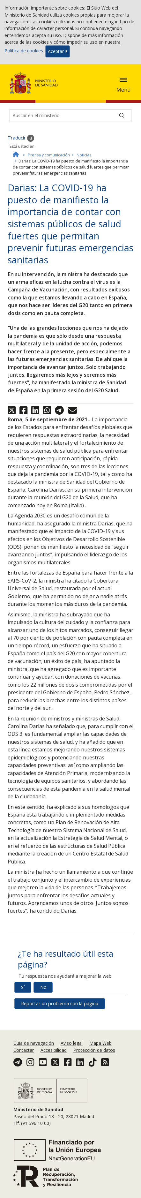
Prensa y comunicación (49, 155)
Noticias (84, 155)
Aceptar (57, 51)
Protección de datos (94, 1050)
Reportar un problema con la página (59, 1003)
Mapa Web (100, 1043)
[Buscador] (70, 115)
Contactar (23, 1050)
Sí (23, 987)
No (43, 987)
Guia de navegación (33, 1043)
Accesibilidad (54, 1050)
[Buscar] (122, 115)
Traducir (21, 138)
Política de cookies (23, 51)
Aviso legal (72, 1043)
